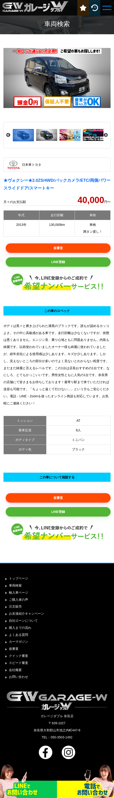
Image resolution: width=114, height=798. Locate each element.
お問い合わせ (18, 677)
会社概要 (15, 670)
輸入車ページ (18, 592)
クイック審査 (18, 656)
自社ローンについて (23, 620)
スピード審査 (18, 663)
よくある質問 (18, 635)
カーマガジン (18, 641)
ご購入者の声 (18, 599)
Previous (8, 135)
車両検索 (15, 585)
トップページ (18, 578)
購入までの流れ (20, 627)
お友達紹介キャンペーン (26, 613)
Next (105, 135)
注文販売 (15, 606)
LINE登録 (58, 262)
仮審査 (58, 248)
